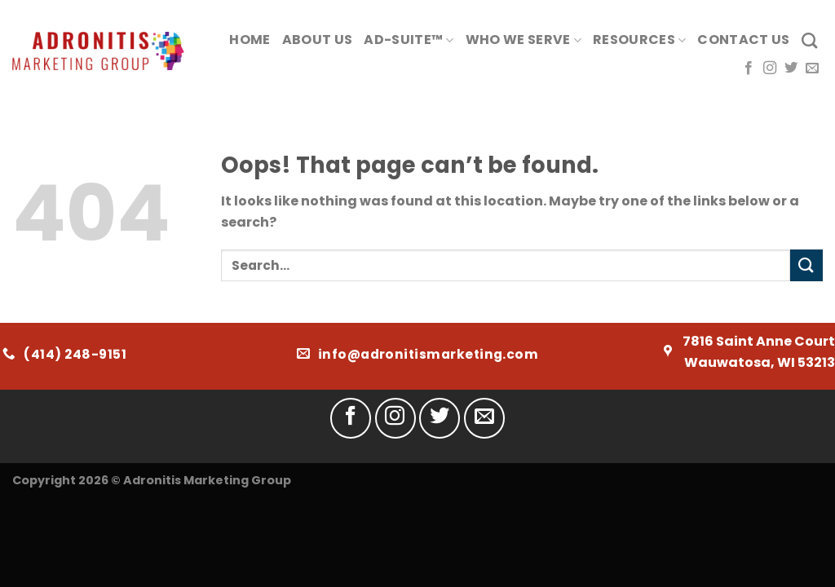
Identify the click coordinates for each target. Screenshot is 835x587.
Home (249, 39)
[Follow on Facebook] (748, 68)
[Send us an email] (812, 68)
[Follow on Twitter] (790, 68)
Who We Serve (523, 39)
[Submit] (806, 265)
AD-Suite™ (408, 39)
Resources (639, 39)
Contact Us (743, 39)
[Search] (809, 40)
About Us (317, 39)
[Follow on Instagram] (769, 68)
